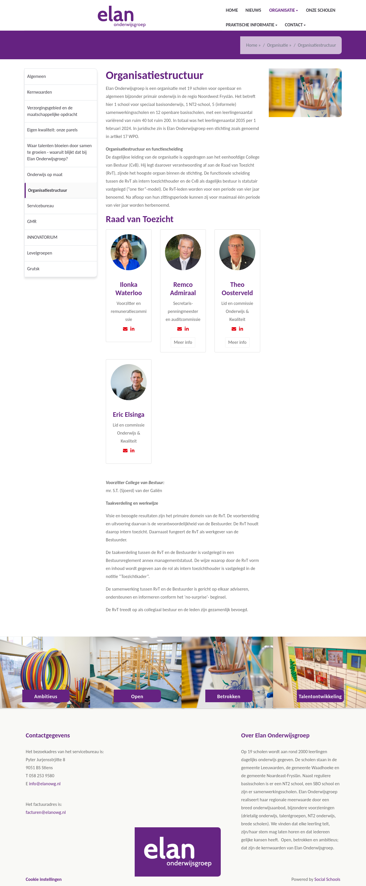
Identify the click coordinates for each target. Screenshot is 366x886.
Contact (294, 24)
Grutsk (33, 268)
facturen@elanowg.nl (46, 812)
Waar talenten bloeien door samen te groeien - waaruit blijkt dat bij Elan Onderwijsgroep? (59, 152)
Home (232, 10)
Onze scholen (320, 10)
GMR (31, 221)
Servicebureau (40, 205)
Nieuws (253, 10)
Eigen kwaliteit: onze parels (52, 130)
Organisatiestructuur (47, 190)
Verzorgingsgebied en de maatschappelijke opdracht (52, 111)
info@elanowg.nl (44, 783)
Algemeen (36, 76)
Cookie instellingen (44, 879)
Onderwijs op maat (45, 174)
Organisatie (282, 10)
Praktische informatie (251, 24)
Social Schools (327, 879)
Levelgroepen (39, 253)
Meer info (183, 342)
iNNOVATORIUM (42, 237)
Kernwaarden (39, 92)
